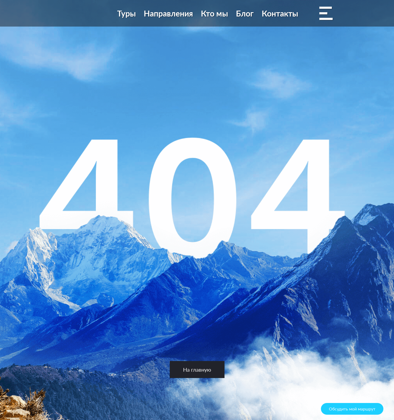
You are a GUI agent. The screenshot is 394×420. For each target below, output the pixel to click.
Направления (168, 13)
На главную (197, 369)
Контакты (280, 13)
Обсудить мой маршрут (352, 408)
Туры (126, 13)
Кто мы (214, 13)
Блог (245, 13)
